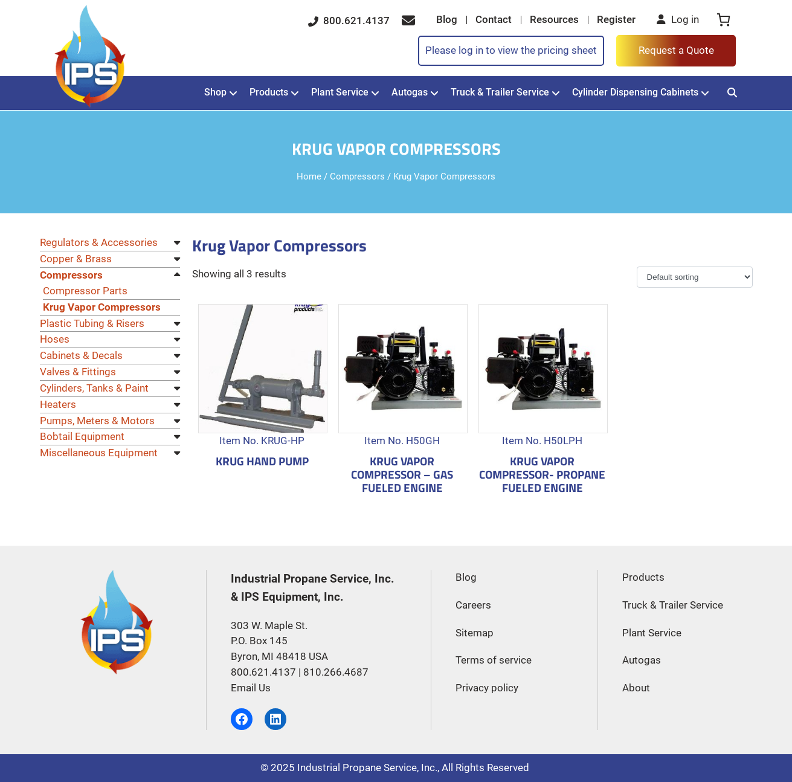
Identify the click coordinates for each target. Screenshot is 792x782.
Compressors (357, 177)
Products (269, 92)
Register (616, 19)
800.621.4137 (349, 21)
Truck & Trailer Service (500, 92)
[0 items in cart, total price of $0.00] (723, 20)
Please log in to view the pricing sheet (511, 50)
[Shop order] (695, 277)
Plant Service (340, 92)
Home (309, 177)
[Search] (732, 93)
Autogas (409, 92)
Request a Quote (676, 50)
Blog (446, 19)
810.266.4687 (336, 672)
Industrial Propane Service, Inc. (367, 768)
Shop (215, 92)
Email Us (251, 688)
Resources (554, 19)
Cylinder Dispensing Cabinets (635, 92)
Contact (493, 19)
